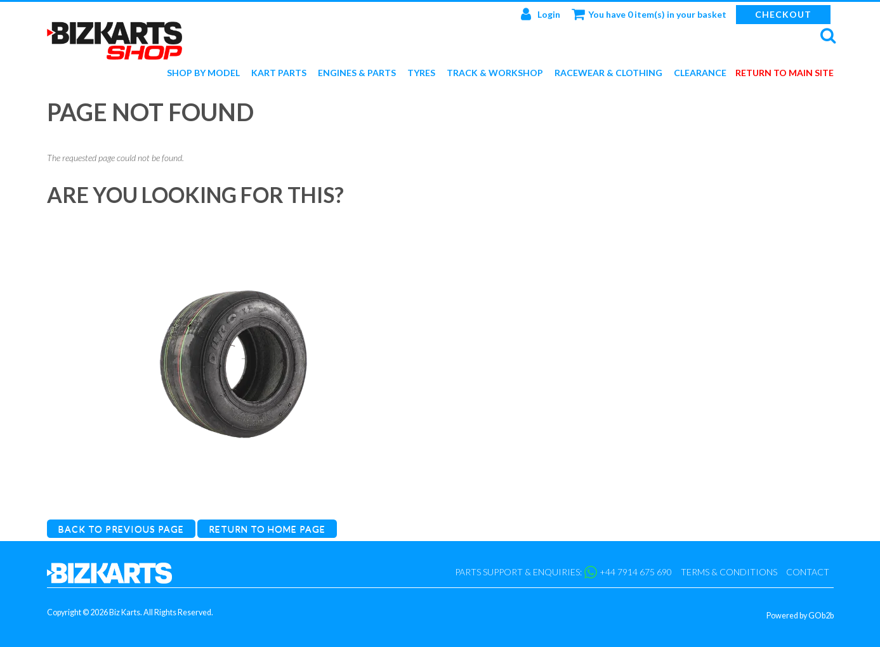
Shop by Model (203, 73)
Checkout (783, 14)
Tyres (421, 73)
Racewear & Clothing (608, 73)
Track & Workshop (495, 73)
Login (540, 14)
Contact (807, 571)
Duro (233, 493)
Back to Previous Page (121, 528)
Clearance (700, 73)
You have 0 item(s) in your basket (649, 14)
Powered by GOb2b (800, 615)
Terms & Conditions (729, 571)
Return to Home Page (267, 528)
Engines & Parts (357, 73)
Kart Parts (278, 73)
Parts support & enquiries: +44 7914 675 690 (563, 572)
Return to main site (784, 73)
